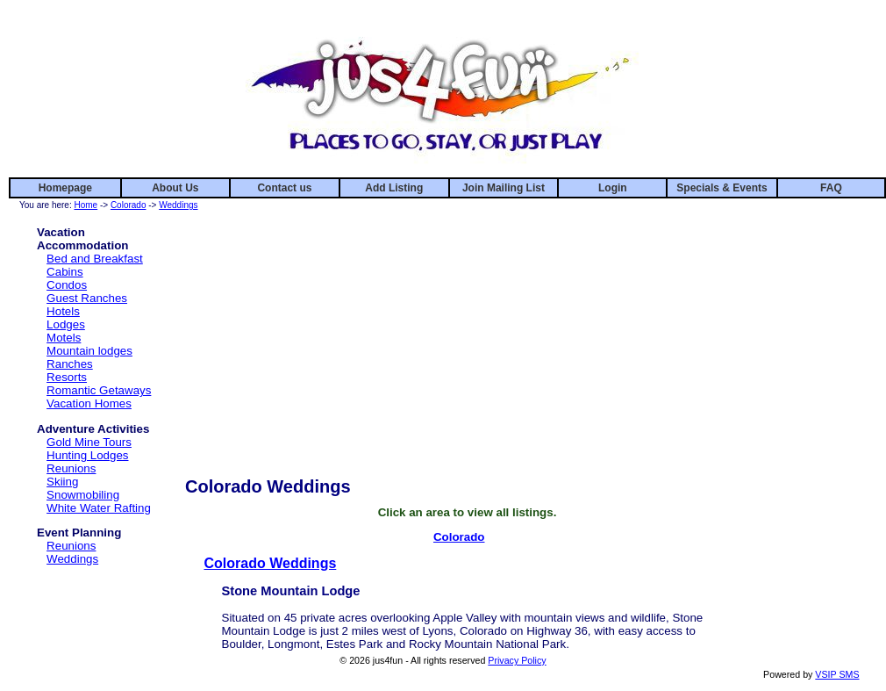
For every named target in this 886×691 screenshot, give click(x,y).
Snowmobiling (82, 494)
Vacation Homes (89, 403)
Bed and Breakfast (94, 258)
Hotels (63, 311)
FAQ (831, 188)
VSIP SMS (837, 674)
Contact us (284, 188)
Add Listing (394, 188)
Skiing (62, 481)
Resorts (66, 377)
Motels (63, 337)
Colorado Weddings (270, 563)
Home (85, 205)
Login (612, 188)
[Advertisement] (467, 336)
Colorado (128, 205)
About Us (175, 188)
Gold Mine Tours (89, 442)
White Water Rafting (98, 508)
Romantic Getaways (98, 390)
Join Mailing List (503, 188)
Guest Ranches (86, 298)
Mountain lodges (89, 350)
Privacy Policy (517, 660)
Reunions (71, 468)
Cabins (64, 271)
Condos (66, 285)
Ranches (69, 364)
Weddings (178, 205)
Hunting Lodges (87, 455)
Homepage (65, 188)
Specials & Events (721, 188)
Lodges (65, 324)
